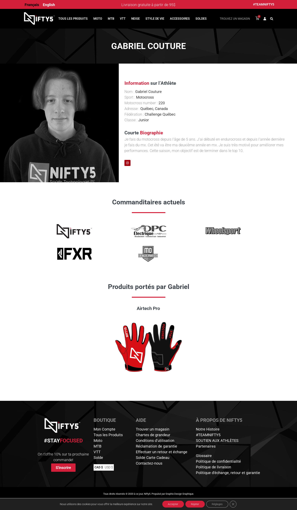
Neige (135, 18)
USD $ (109, 467)
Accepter (173, 504)
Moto (97, 18)
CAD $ (99, 467)
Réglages (217, 504)
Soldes (201, 18)
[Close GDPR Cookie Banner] (233, 504)
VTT (123, 18)
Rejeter (195, 504)
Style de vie (154, 18)
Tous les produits (73, 18)
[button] (271, 18)
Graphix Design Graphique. (180, 493)
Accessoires (180, 18)
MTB (111, 18)
